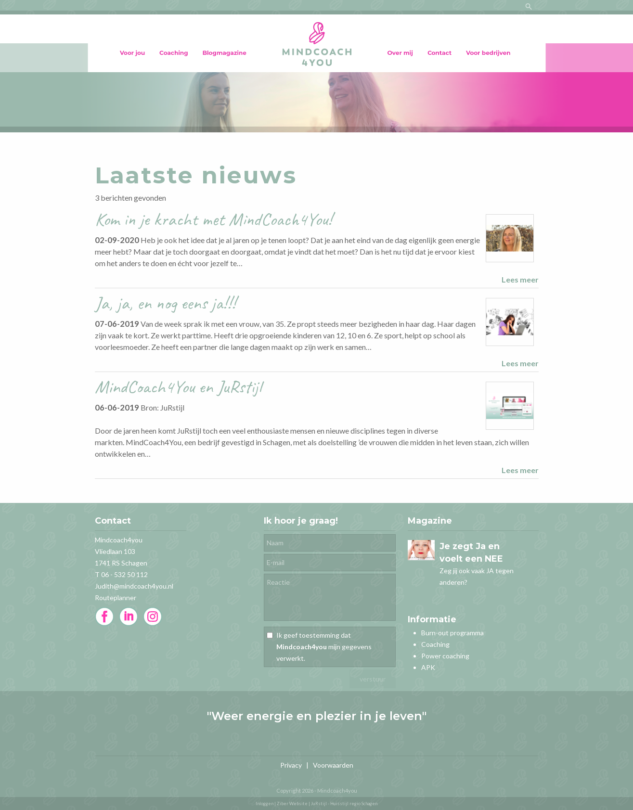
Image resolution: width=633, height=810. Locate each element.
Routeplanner (115, 597)
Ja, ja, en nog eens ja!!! (165, 303)
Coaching (435, 644)
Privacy (291, 765)
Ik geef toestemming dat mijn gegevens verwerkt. (324, 646)
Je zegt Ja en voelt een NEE (471, 552)
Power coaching (445, 656)
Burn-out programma (452, 633)
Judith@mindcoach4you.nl (134, 586)
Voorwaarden (333, 765)
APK (428, 667)
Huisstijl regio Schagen (353, 803)
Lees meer (520, 279)
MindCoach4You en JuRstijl (178, 386)
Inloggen (264, 803)
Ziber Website (292, 803)
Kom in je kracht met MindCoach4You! (213, 219)
